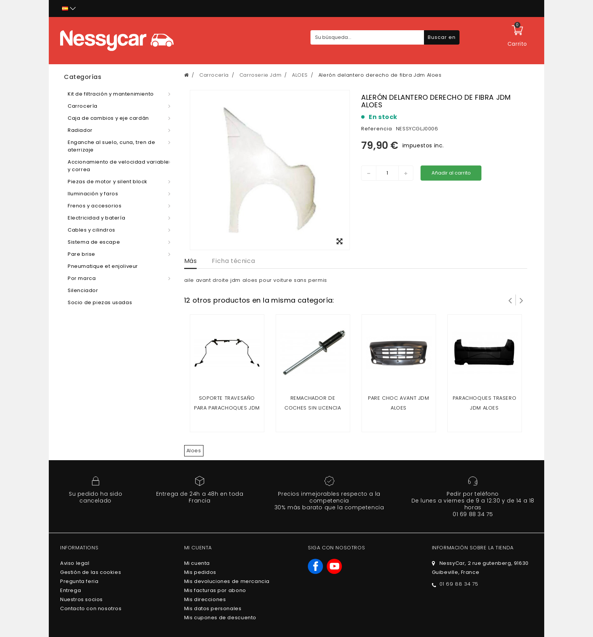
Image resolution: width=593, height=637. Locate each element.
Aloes (193, 450)
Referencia (376, 128)
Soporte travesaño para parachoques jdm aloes (227, 407)
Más (190, 261)
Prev (510, 300)
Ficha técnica (233, 261)
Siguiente (521, 300)
